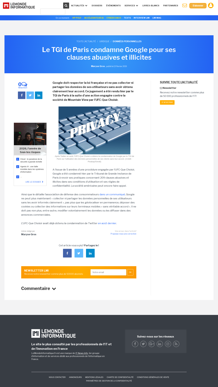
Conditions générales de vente (153, 377)
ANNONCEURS (75, 377)
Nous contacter (57, 377)
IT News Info (81, 353)
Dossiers (97, 5)
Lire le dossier (35, 182)
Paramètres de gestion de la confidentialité (109, 381)
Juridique (104, 41)
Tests (127, 18)
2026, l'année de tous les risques (30, 150)
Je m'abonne (167, 102)
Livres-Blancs (150, 5)
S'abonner (198, 5)
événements (113, 5)
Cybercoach (113, 18)
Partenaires (170, 5)
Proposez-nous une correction (123, 234)
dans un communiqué (112, 194)
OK (130, 272)
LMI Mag (156, 18)
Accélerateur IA (94, 18)
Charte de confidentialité (120, 377)
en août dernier (107, 223)
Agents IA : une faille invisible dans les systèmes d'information (32, 169)
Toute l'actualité (86, 41)
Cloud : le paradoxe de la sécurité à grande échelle (31, 160)
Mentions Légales (94, 377)
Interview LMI (142, 18)
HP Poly (76, 18)
